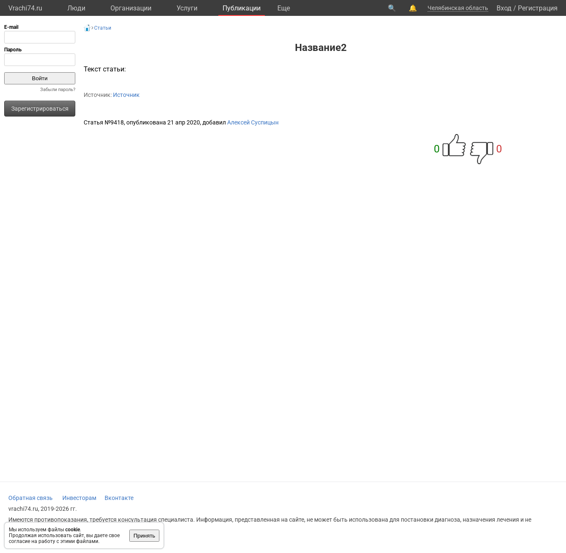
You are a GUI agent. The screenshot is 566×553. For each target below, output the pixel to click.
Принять (144, 536)
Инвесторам (79, 498)
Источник (126, 94)
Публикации (242, 8)
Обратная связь (30, 498)
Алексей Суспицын (253, 122)
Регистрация (538, 8)
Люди (76, 8)
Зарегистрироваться (40, 108)
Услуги (187, 8)
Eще (283, 8)
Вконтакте (119, 498)
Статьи (102, 28)
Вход (504, 8)
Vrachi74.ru (25, 8)
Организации (130, 8)
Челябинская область (458, 8)
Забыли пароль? (57, 89)
